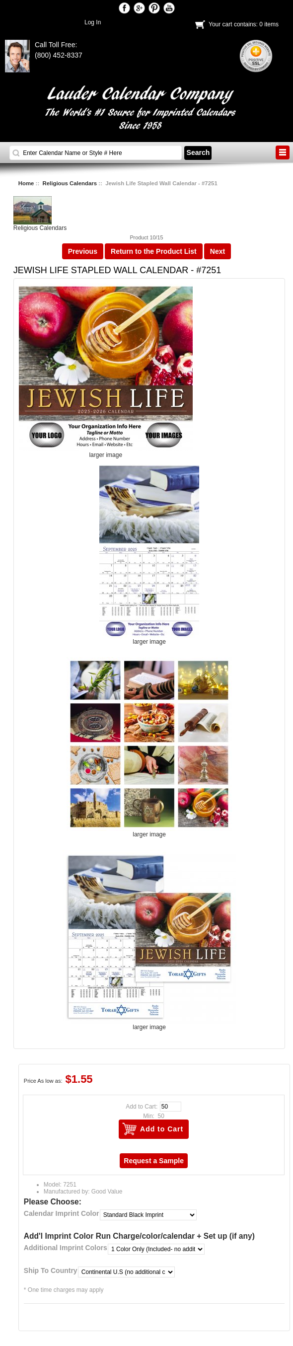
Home (26, 183)
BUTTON (283, 152)
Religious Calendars (70, 183)
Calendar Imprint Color (61, 1213)
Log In (92, 22)
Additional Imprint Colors (65, 1248)
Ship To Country (50, 1270)
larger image (149, 639)
